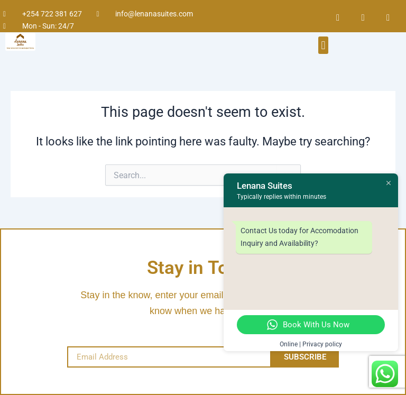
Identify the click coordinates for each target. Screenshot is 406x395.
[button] (323, 45)
